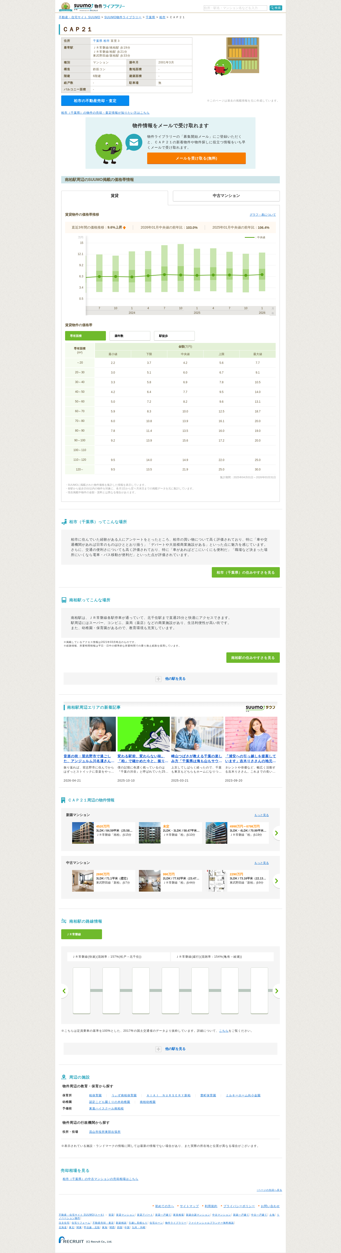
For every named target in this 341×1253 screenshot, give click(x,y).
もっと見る (261, 815)
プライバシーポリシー (239, 1206)
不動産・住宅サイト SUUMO (79, 17)
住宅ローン (156, 1222)
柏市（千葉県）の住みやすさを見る (246, 572)
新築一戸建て (241, 1214)
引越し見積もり (138, 1222)
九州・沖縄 (138, 1227)
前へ (64, 990)
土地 (272, 1214)
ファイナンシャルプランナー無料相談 (211, 1222)
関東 (79, 1227)
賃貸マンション (125, 1214)
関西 (112, 1227)
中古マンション (221, 1214)
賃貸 (111, 1214)
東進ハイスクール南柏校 (106, 1108)
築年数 (119, 336)
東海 (104, 1227)
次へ (276, 990)
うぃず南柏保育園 (124, 1095)
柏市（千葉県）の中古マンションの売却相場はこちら (100, 1179)
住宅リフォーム (81, 1222)
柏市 (162, 17)
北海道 (63, 1227)
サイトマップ (189, 1206)
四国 (119, 1227)
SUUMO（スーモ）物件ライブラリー (92, 6)
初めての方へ (164, 1206)
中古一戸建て (259, 1214)
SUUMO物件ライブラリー (123, 17)
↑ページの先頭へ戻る (269, 1190)
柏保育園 (95, 1095)
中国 (127, 1227)
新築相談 (121, 1222)
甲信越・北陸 (92, 1227)
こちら (224, 1030)
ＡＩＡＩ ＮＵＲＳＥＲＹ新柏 (168, 1095)
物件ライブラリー (176, 1222)
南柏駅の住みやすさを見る (253, 658)
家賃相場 (178, 1214)
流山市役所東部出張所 (105, 1132)
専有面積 (76, 336)
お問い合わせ (270, 1206)
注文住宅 (64, 1222)
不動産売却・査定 (103, 1222)
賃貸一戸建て (163, 1214)
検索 (278, 7)
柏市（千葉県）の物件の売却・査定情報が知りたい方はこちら (105, 112)
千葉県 (150, 17)
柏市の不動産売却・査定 (95, 101)
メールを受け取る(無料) (196, 158)
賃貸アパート (145, 1214)
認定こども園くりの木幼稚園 (109, 1102)
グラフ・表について (263, 214)
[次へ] (276, 833)
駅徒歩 (163, 336)
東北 (71, 1227)
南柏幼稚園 (148, 1102)
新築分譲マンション (198, 1214)
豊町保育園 (208, 1095)
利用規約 (211, 1206)
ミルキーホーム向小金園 (243, 1095)
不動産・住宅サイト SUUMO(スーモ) (81, 1214)
